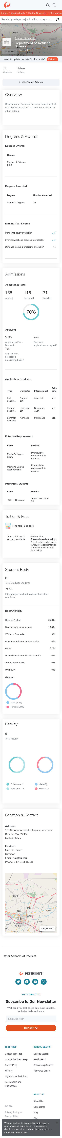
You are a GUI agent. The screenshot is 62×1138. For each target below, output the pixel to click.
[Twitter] (18, 982)
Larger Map (47, 928)
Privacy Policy (12, 1112)
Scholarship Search (43, 1065)
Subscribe (31, 1028)
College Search (41, 1053)
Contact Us (39, 1107)
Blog (36, 1118)
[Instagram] (44, 982)
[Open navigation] (54, 5)
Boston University (37, 13)
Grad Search (40, 1059)
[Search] (48, 5)
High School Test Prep (16, 1076)
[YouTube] (35, 982)
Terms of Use (11, 1116)
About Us (38, 1101)
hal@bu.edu (20, 858)
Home (4, 13)
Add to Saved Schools (31, 82)
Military (9, 1070)
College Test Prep (13, 1053)
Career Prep (11, 1065)
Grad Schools (18, 13)
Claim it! (52, 59)
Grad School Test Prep (16, 1059)
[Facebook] (27, 982)
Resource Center (42, 1070)
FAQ (36, 1112)
